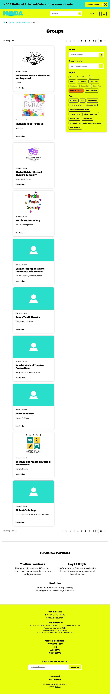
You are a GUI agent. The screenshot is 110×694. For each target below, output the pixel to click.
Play (82, 100)
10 (101, 41)
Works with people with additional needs (85, 123)
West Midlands (91, 90)
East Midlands (82, 77)
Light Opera (74, 119)
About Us (55, 650)
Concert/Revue (76, 105)
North (72, 81)
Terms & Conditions (55, 640)
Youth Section (90, 105)
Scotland (73, 86)
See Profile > (20, 88)
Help (55, 646)
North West (94, 81)
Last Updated (75, 128)
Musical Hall (87, 119)
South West (97, 86)
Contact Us (55, 653)
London (94, 77)
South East (85, 86)
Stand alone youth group (79, 110)
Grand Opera (75, 114)
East (71, 77)
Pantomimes (92, 100)
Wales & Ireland (22, 22)
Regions (11, 22)
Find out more (93, 4)
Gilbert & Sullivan (90, 114)
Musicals (73, 100)
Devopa (57, 687)
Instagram (55, 679)
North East (82, 81)
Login (91, 14)
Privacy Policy (55, 643)
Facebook (55, 676)
